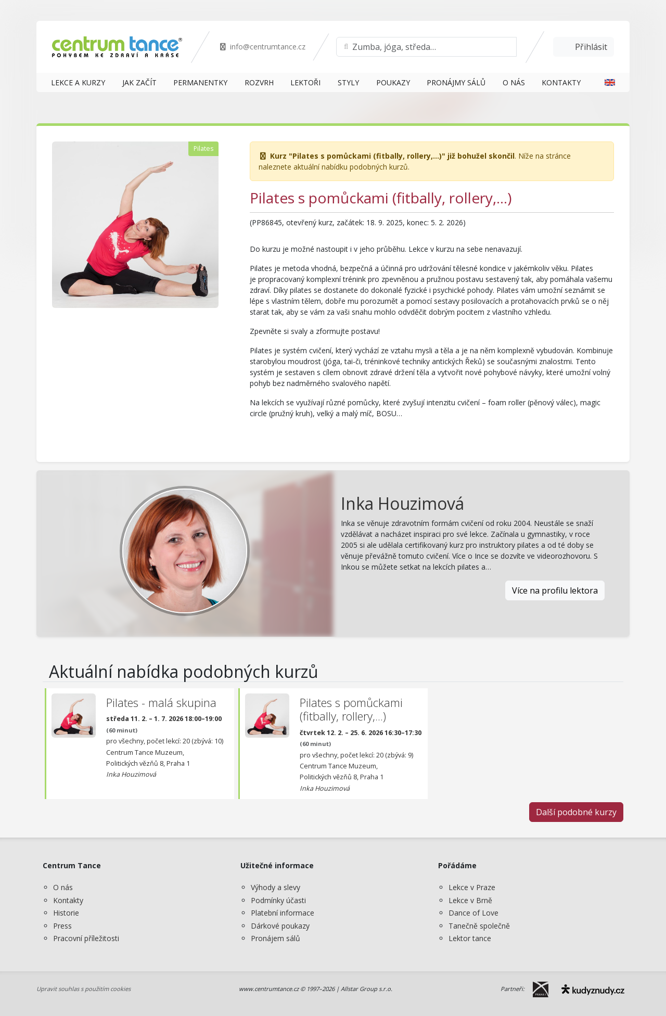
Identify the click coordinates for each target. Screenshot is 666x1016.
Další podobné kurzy (576, 812)
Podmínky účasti (278, 900)
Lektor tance (470, 938)
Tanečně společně (479, 926)
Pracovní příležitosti (86, 938)
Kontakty (68, 900)
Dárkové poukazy (280, 926)
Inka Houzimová (402, 503)
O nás (63, 887)
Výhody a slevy (275, 887)
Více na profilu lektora (555, 590)
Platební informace (282, 913)
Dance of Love (473, 913)
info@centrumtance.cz (262, 47)
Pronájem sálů (275, 938)
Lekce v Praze (472, 887)
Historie (66, 913)
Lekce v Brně (470, 900)
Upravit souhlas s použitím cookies (83, 989)
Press (62, 926)
